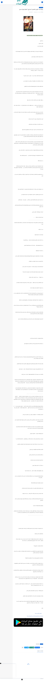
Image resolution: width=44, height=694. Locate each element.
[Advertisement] (28, 330)
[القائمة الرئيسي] (42, 2)
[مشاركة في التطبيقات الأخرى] (22, 647)
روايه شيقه (41, 7)
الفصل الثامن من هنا (38, 613)
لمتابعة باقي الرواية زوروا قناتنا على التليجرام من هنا (35, 616)
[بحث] (1, 2)
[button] (37, 647)
